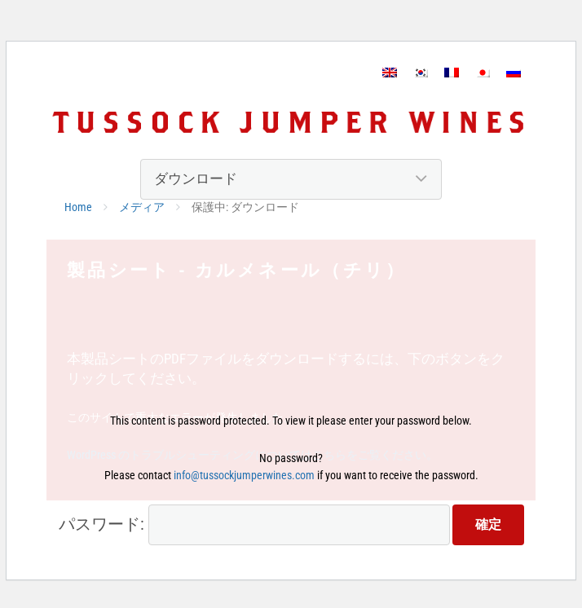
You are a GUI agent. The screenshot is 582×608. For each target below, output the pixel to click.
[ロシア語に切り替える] (513, 72)
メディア (142, 207)
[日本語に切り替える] (482, 72)
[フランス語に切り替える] (451, 72)
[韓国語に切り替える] (420, 72)
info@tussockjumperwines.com (244, 475)
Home (78, 207)
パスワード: (254, 524)
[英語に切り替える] (389, 72)
